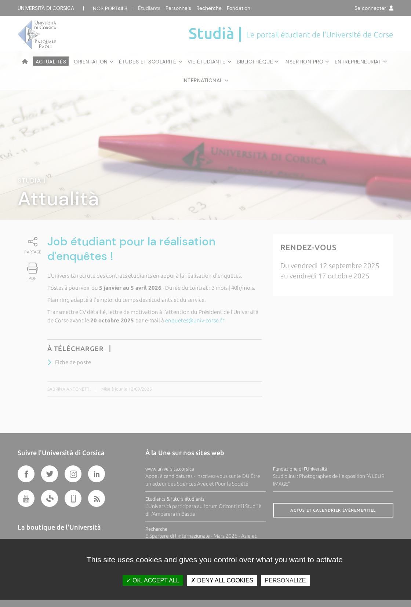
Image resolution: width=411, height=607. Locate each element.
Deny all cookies (222, 580)
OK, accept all (152, 580)
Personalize (285, 580)
